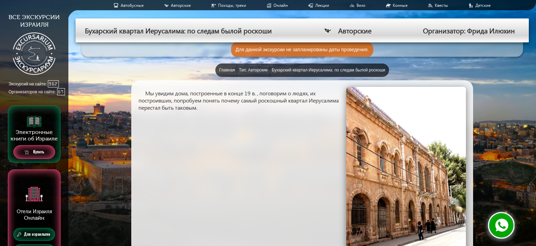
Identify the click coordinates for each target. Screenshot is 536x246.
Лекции (322, 5)
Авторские (181, 5)
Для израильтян (33, 234)
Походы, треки (232, 5)
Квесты (441, 5)
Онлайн (280, 5)
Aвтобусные (132, 5)
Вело (361, 5)
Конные (400, 5)
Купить (34, 152)
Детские (483, 5)
